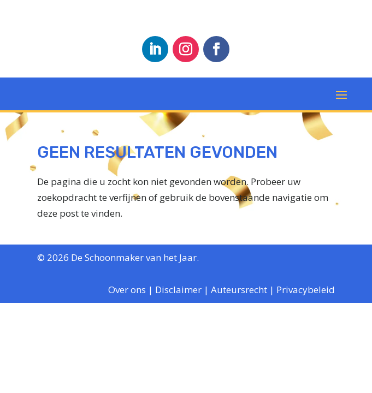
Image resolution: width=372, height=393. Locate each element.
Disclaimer (178, 289)
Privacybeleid (305, 289)
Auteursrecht (239, 289)
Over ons (127, 289)
